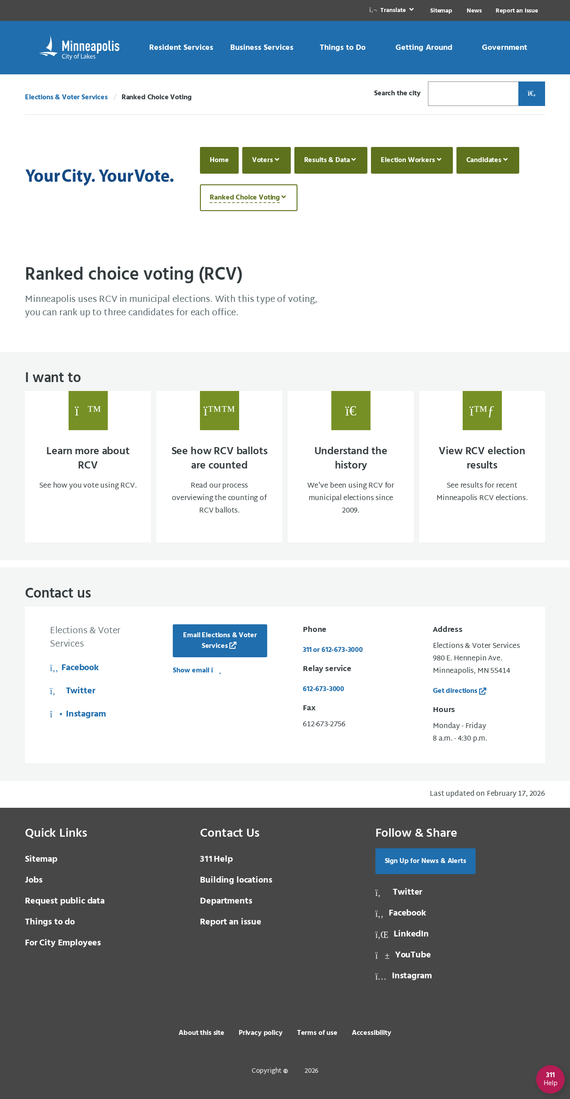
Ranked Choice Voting (245, 198)
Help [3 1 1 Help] (216, 859)
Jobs (33, 880)
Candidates (483, 160)
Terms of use (317, 1033)
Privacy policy (261, 1033)
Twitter (72, 691)
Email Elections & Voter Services (219, 641)
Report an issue (230, 922)
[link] (392, 10)
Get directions (455, 691)
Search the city (397, 93)
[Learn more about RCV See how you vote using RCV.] (88, 466)
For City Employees (63, 943)
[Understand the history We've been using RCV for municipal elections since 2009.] (351, 466)
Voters (262, 160)
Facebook (74, 668)
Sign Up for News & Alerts (425, 861)
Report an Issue (517, 11)
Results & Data (327, 160)
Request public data (65, 901)
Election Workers (408, 160)
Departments (226, 901)
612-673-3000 (323, 689)
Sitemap (441, 11)
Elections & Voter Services (66, 97)
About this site (201, 1033)
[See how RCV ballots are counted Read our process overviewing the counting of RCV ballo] (219, 466)
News (474, 11)
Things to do (50, 922)
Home (219, 160)
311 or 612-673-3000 (333, 650)
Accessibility (371, 1033)
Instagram (78, 714)
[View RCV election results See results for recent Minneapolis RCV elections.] (482, 466)
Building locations (236, 880)
